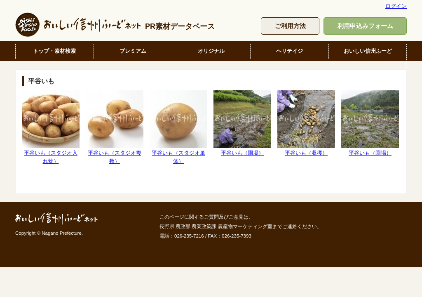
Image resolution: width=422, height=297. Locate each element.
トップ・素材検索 (54, 51)
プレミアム (133, 51)
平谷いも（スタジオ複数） (114, 127)
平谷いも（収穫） (306, 123)
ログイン (396, 6)
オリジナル (211, 51)
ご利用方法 (290, 25)
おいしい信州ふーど (368, 51)
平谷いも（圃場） (242, 123)
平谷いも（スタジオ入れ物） (51, 127)
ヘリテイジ (289, 51)
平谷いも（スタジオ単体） (178, 127)
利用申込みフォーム (365, 25)
